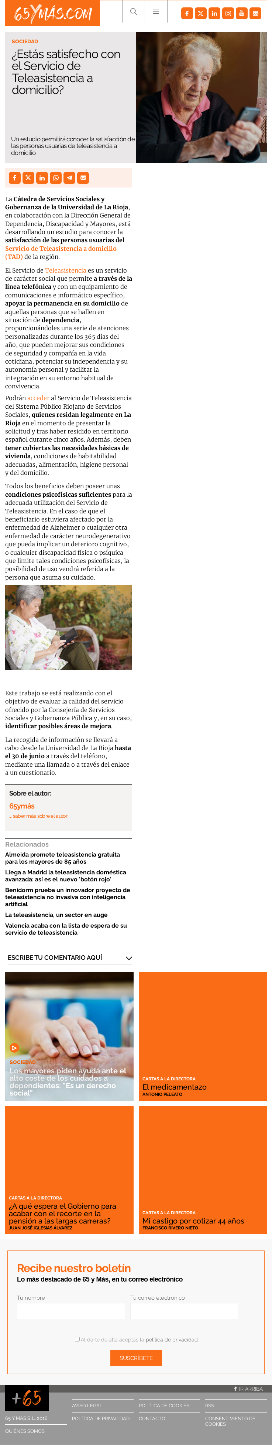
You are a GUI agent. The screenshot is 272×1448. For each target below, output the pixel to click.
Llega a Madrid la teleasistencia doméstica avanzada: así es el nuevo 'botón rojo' (65, 876)
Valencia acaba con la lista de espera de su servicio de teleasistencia (66, 929)
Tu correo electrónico (157, 1298)
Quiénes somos (25, 1431)
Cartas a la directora (169, 1078)
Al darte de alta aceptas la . (137, 1340)
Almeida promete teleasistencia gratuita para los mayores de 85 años (62, 858)
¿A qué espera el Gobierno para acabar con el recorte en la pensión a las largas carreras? (62, 1213)
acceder (39, 398)
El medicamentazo (174, 1087)
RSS (209, 1405)
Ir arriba (248, 1389)
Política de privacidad (101, 1418)
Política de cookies (164, 1405)
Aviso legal (87, 1405)
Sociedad (25, 41)
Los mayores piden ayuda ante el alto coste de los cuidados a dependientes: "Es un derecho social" (68, 1081)
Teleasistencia (66, 270)
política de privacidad (172, 1340)
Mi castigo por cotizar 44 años (193, 1220)
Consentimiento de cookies (230, 1421)
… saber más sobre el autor (38, 816)
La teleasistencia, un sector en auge (56, 914)
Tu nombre (31, 1298)
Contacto (152, 1418)
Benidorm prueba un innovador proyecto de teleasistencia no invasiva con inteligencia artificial (67, 897)
